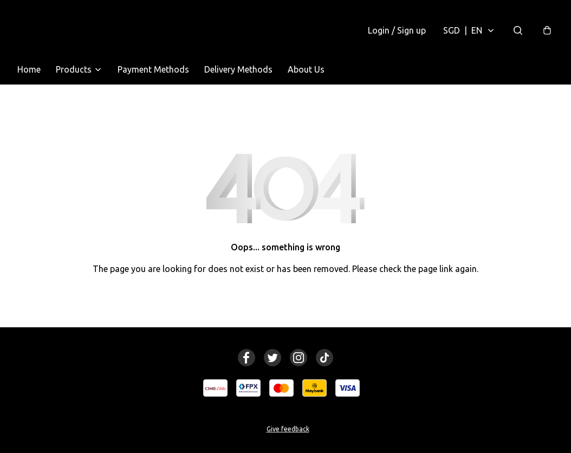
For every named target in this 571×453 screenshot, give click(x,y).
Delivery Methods (238, 69)
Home (29, 69)
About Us (306, 69)
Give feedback (288, 428)
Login (397, 30)
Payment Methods (153, 69)
